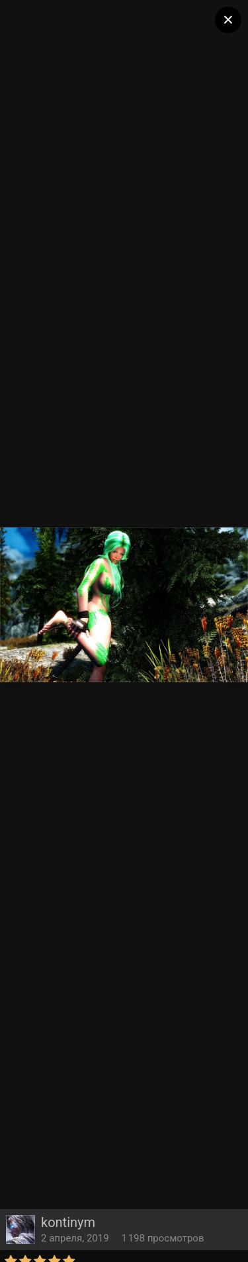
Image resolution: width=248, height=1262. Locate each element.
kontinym (68, 1222)
